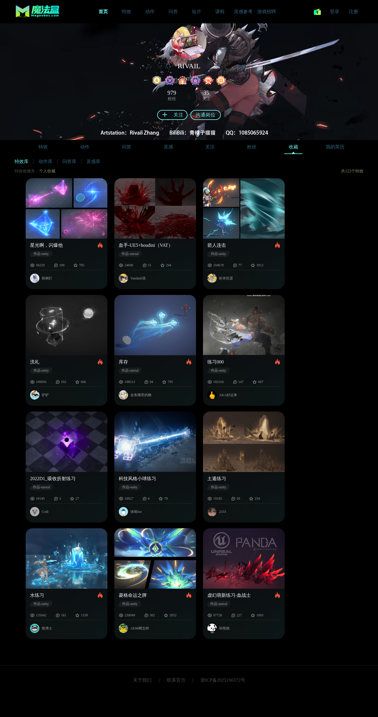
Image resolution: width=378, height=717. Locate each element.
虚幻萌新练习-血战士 (229, 595)
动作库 (45, 161)
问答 (126, 146)
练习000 (215, 361)
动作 (85, 146)
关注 (210, 146)
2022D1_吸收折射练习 (53, 478)
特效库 (22, 161)
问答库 (69, 161)
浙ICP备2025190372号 (222, 680)
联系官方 (176, 680)
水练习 (37, 595)
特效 (43, 146)
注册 (353, 11)
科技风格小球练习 (137, 478)
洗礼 (34, 361)
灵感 (168, 146)
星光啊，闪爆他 (46, 245)
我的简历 (335, 146)
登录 (334, 11)
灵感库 (93, 161)
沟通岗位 (206, 114)
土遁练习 (216, 478)
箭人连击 (216, 245)
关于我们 (142, 680)
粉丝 (251, 146)
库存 (123, 361)
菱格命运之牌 (133, 595)
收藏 (293, 148)
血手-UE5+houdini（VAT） (146, 245)
